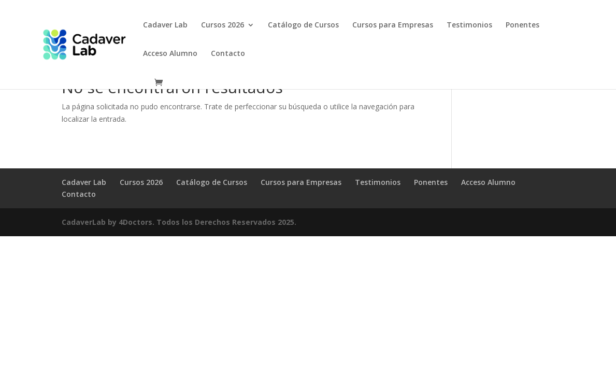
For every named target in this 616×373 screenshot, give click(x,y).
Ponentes (522, 25)
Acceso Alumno (170, 54)
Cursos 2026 (222, 25)
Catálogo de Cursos (303, 25)
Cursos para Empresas (392, 25)
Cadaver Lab (165, 25)
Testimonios (469, 25)
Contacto (228, 54)
